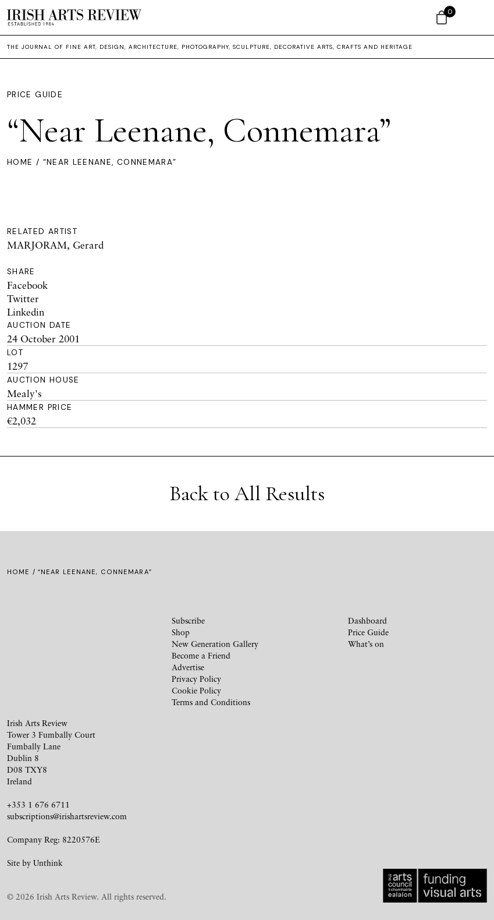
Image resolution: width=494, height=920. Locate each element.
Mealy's (24, 393)
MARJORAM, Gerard (55, 245)
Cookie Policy (196, 690)
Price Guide (35, 95)
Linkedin (25, 312)
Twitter (23, 298)
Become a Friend (201, 655)
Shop (181, 632)
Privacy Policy (196, 679)
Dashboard (367, 620)
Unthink (48, 863)
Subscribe (188, 620)
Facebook (27, 285)
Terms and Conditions (211, 702)
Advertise (188, 667)
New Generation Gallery (215, 644)
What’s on (366, 644)
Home (20, 162)
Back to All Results (247, 493)
